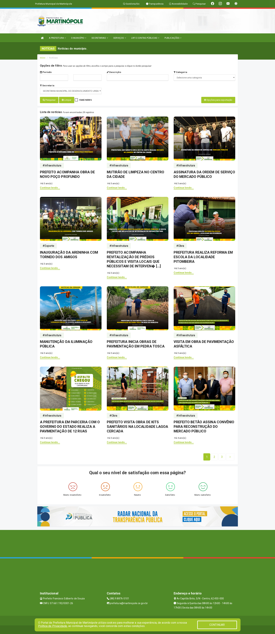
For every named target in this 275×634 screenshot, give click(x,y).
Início (43, 57)
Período (46, 72)
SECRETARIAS (99, 38)
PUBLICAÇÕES (173, 38)
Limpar (66, 100)
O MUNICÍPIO (78, 38)
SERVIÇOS (119, 38)
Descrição (114, 72)
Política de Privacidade (52, 626)
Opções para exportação (218, 100)
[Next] (222, 456)
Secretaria (47, 85)
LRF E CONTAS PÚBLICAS (145, 38)
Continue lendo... (50, 187)
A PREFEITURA (57, 38)
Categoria (180, 72)
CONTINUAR (217, 624)
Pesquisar (49, 100)
